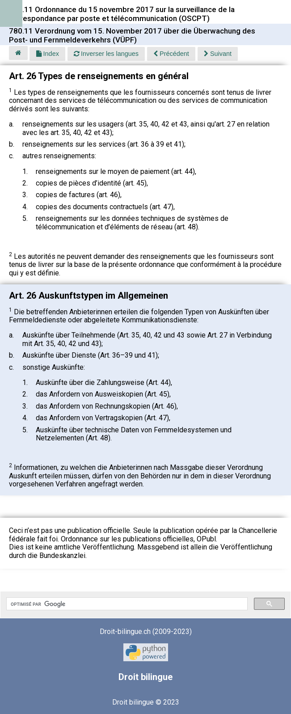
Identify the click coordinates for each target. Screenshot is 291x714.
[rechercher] (126, 604)
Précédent (171, 53)
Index (47, 53)
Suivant (218, 53)
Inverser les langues (106, 53)
